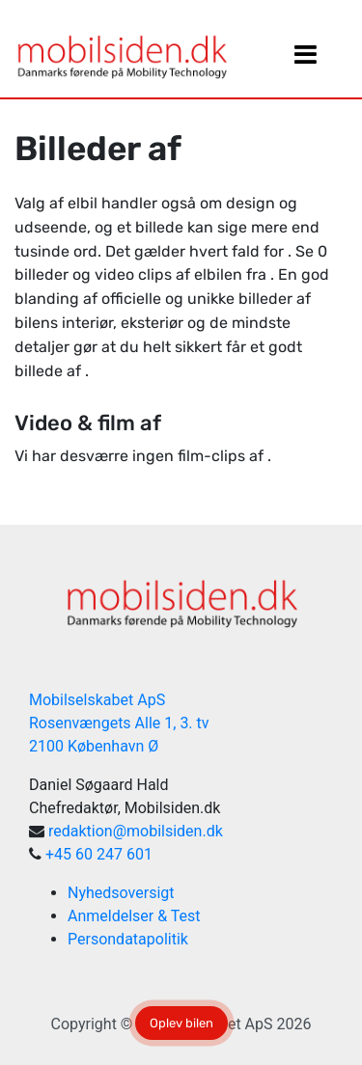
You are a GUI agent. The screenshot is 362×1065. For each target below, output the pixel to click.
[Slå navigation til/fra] (305, 59)
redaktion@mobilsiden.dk (135, 831)
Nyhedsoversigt (121, 893)
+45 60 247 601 (99, 854)
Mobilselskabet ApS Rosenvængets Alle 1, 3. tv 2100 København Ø (119, 723)
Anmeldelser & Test (134, 916)
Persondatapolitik (128, 939)
